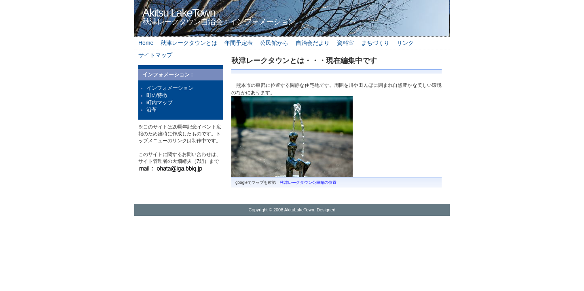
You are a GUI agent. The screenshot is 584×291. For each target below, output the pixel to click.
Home (145, 43)
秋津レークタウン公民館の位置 (308, 182)
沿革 (151, 110)
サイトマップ (155, 55)
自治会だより (313, 43)
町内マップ (159, 102)
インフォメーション (170, 88)
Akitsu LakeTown (178, 12)
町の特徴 (156, 95)
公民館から (274, 43)
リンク (405, 43)
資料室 (345, 43)
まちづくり (375, 43)
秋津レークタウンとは (189, 43)
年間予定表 (238, 43)
